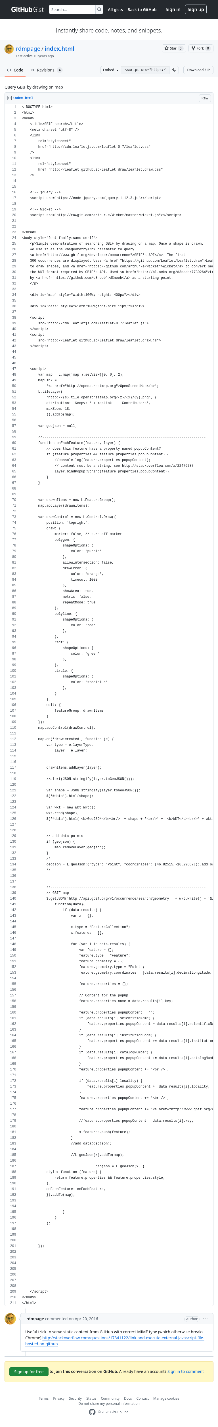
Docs (128, 1398)
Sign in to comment (185, 1371)
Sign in (173, 9)
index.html (59, 48)
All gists (115, 9)
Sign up (196, 9)
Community (110, 1398)
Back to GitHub (141, 9)
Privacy (58, 1398)
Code (15, 70)
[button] (174, 70)
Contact (143, 1398)
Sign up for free (29, 1371)
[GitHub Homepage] (92, 1412)
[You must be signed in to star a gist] (174, 48)
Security (75, 1398)
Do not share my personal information (109, 1403)
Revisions (46, 70)
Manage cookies (166, 1398)
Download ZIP (198, 69)
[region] (109, 705)
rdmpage (28, 48)
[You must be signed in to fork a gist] (200, 48)
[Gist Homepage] (27, 9)
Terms (44, 1398)
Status (91, 1398)
